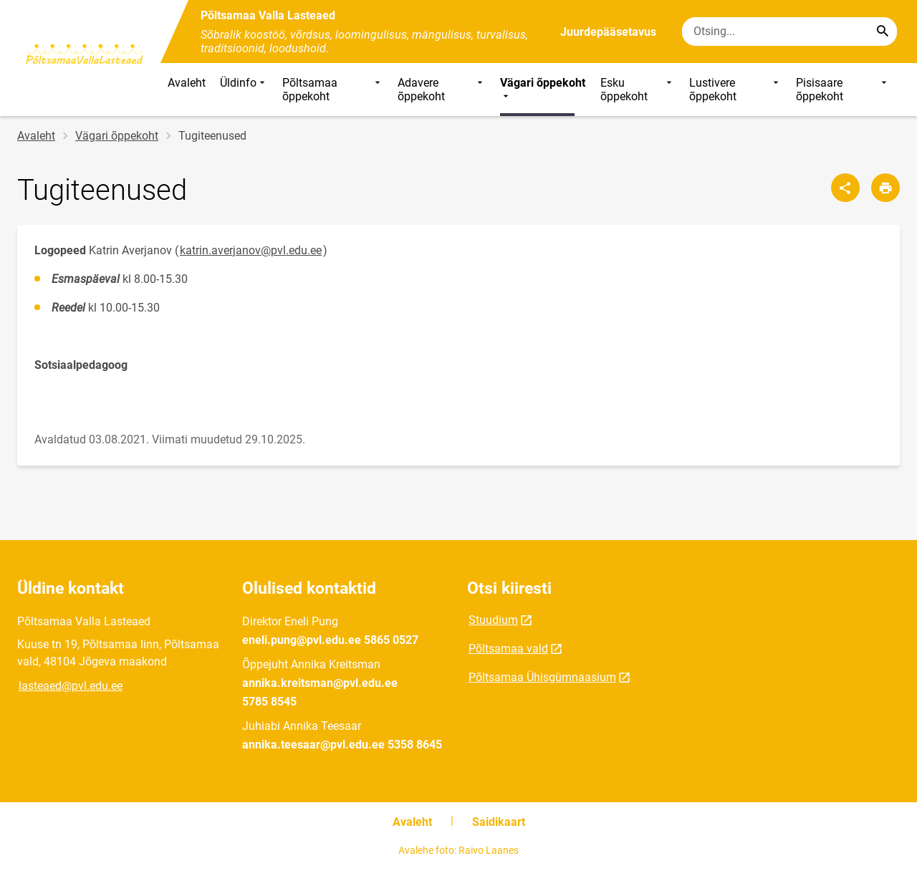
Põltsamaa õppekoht (332, 89)
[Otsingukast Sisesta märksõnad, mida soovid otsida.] (789, 31)
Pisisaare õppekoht (843, 89)
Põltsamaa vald (508, 648)
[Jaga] (845, 187)
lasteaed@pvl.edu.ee (71, 686)
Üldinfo (244, 89)
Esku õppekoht (637, 89)
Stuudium (493, 620)
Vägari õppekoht (542, 89)
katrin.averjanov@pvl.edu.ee (251, 250)
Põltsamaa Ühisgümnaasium (542, 677)
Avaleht (187, 83)
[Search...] (882, 31)
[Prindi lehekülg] (885, 187)
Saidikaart (498, 822)
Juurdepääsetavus (608, 32)
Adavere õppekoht (442, 89)
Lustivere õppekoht (735, 89)
